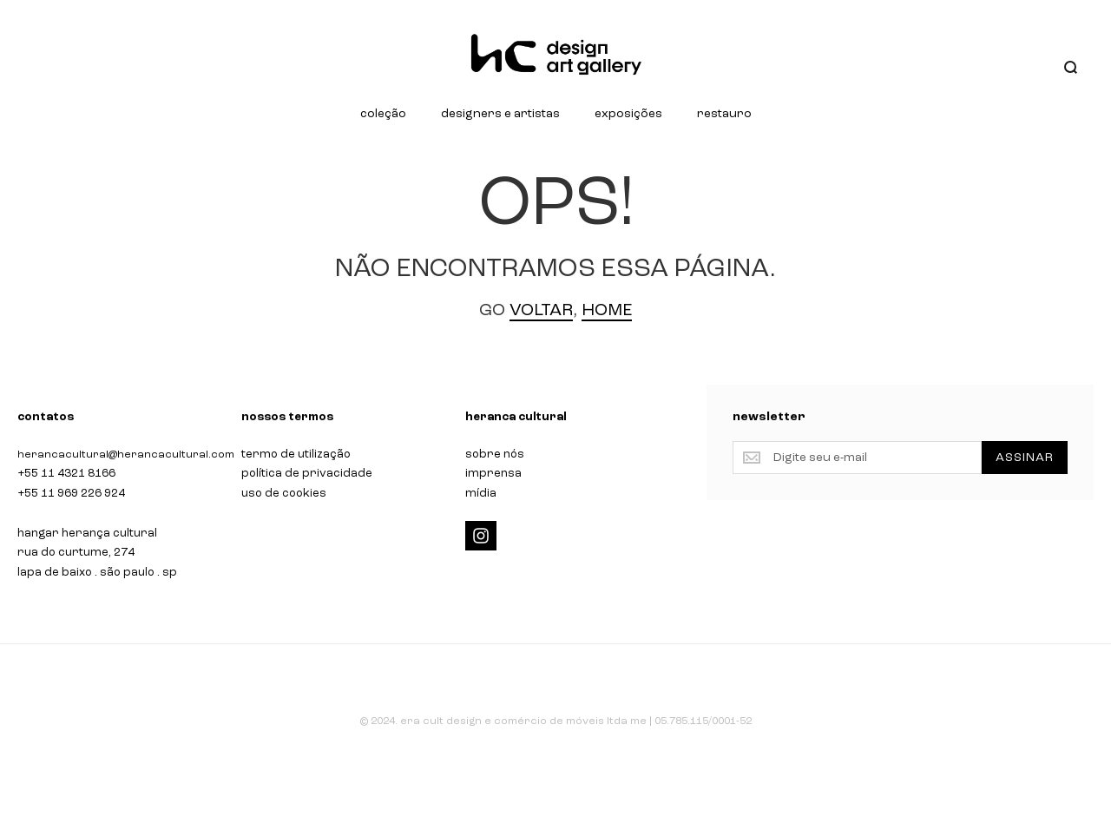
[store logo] (555, 55)
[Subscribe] (1025, 457)
